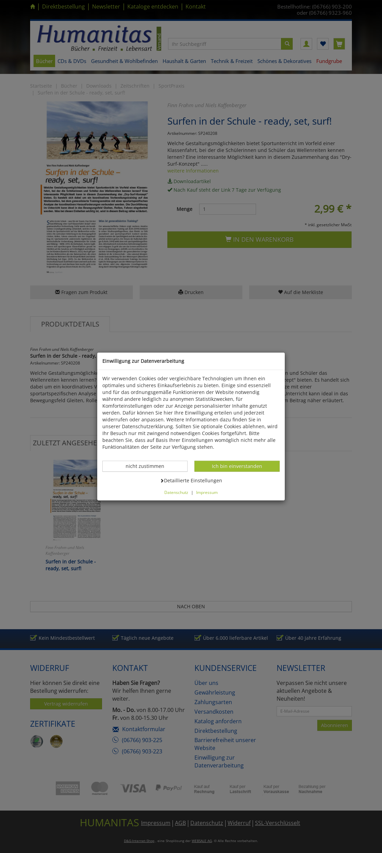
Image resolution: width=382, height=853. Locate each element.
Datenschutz (176, 492)
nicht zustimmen (148, 465)
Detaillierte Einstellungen (191, 480)
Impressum (207, 492)
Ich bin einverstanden (237, 465)
